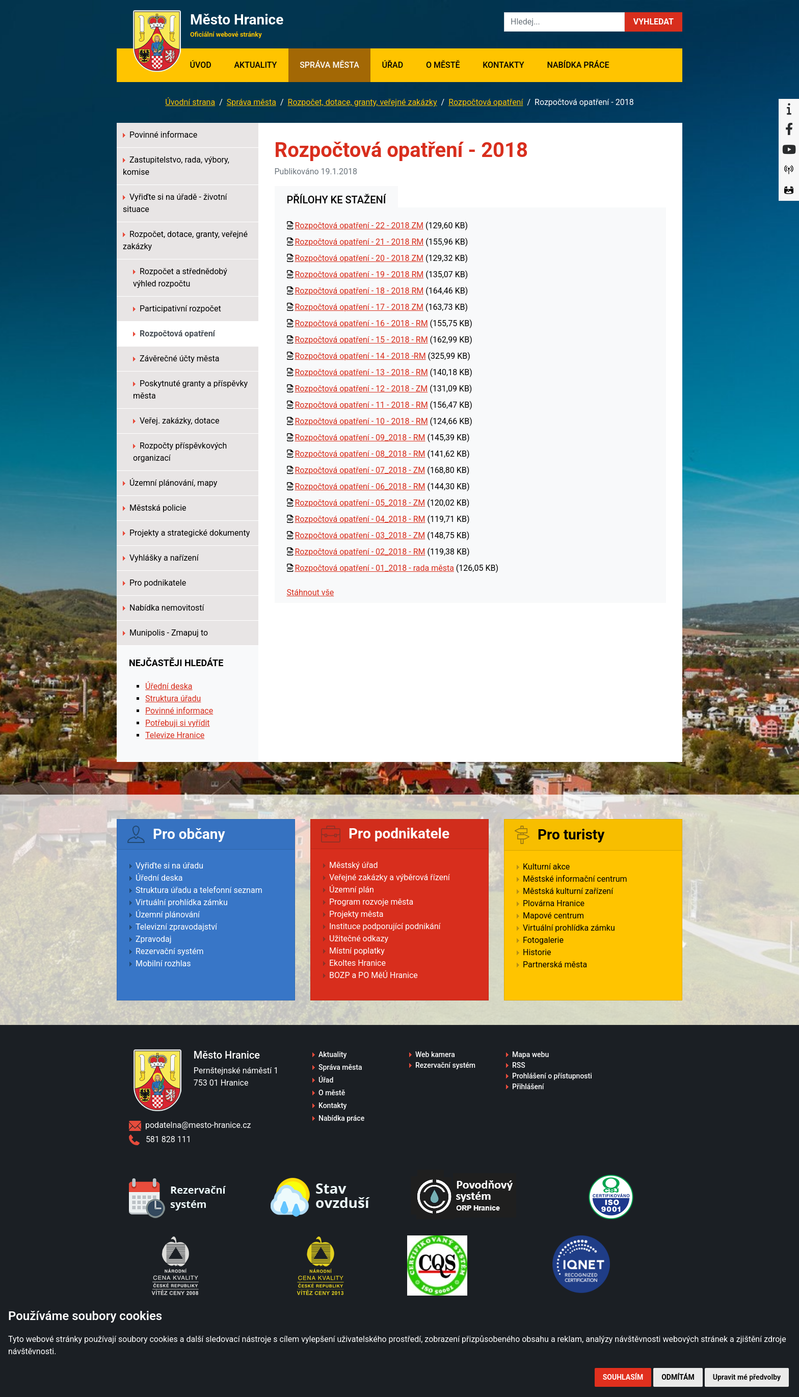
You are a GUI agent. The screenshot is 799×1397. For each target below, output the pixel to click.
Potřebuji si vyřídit (177, 723)
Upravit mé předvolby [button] (747, 1377)
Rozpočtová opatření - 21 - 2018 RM (359, 242)
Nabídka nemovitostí (163, 608)
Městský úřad (353, 865)
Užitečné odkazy (358, 938)
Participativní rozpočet (177, 308)
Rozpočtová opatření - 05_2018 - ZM (360, 503)
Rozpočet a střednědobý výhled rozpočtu (180, 277)
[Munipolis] (789, 170)
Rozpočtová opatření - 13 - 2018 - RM (361, 372)
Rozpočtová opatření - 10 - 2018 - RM (361, 421)
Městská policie (155, 508)
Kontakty (503, 65)
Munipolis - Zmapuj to (165, 633)
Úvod (206, 64)
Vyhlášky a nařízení (161, 558)
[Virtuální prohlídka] (789, 190)
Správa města (329, 65)
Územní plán (351, 889)
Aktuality (255, 65)
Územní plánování (168, 914)
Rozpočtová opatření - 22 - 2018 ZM (359, 225)
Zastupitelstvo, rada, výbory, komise (176, 166)
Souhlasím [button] (623, 1377)
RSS (518, 1065)
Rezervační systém (170, 951)
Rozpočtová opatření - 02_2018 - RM (360, 552)
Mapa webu (530, 1054)
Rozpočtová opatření (485, 102)
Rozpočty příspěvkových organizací (180, 452)
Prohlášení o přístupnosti (552, 1076)
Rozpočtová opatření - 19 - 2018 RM (359, 274)
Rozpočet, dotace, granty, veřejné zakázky (362, 102)
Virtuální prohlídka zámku (182, 902)
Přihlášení (528, 1087)
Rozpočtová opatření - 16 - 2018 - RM (361, 323)
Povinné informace (160, 135)
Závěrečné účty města (176, 358)
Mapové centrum (553, 915)
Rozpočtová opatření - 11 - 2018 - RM (361, 405)
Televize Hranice (174, 735)
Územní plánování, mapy (170, 483)
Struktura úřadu (173, 698)
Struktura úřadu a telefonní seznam (199, 890)
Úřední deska (169, 686)
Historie (537, 952)
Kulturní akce (546, 867)
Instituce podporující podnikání (385, 926)
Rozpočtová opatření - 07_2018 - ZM (360, 470)
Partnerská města (555, 964)
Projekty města (356, 914)
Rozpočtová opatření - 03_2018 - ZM (360, 535)
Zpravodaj (154, 939)
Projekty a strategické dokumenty (186, 533)
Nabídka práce (578, 65)
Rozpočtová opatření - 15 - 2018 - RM (361, 340)
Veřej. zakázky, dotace (176, 421)
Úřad (393, 65)
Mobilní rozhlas (163, 963)
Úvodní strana (190, 102)
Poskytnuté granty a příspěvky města (190, 390)
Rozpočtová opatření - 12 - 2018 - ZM (361, 388)
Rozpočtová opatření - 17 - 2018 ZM (359, 307)
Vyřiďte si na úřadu (169, 866)
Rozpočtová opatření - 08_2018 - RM (360, 454)
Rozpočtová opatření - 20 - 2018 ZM (359, 258)
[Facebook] (789, 129)
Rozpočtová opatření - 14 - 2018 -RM (360, 356)
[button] (653, 22)
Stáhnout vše (310, 592)
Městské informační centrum (575, 879)
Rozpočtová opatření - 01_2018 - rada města (374, 568)
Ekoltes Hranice (357, 963)
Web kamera (435, 1054)
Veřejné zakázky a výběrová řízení (389, 877)
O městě (443, 65)
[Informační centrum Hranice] (789, 109)
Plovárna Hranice (553, 903)
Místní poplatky (357, 951)
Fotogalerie (543, 940)
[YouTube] (789, 150)
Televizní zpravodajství (176, 927)
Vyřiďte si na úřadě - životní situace (175, 203)
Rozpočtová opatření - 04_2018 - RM (360, 519)
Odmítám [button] (678, 1377)
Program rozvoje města (371, 902)
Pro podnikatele (154, 583)
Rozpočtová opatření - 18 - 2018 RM (359, 291)
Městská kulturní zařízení (568, 891)
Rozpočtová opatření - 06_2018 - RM (360, 486)
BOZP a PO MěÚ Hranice (373, 975)
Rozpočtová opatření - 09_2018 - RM (360, 437)
